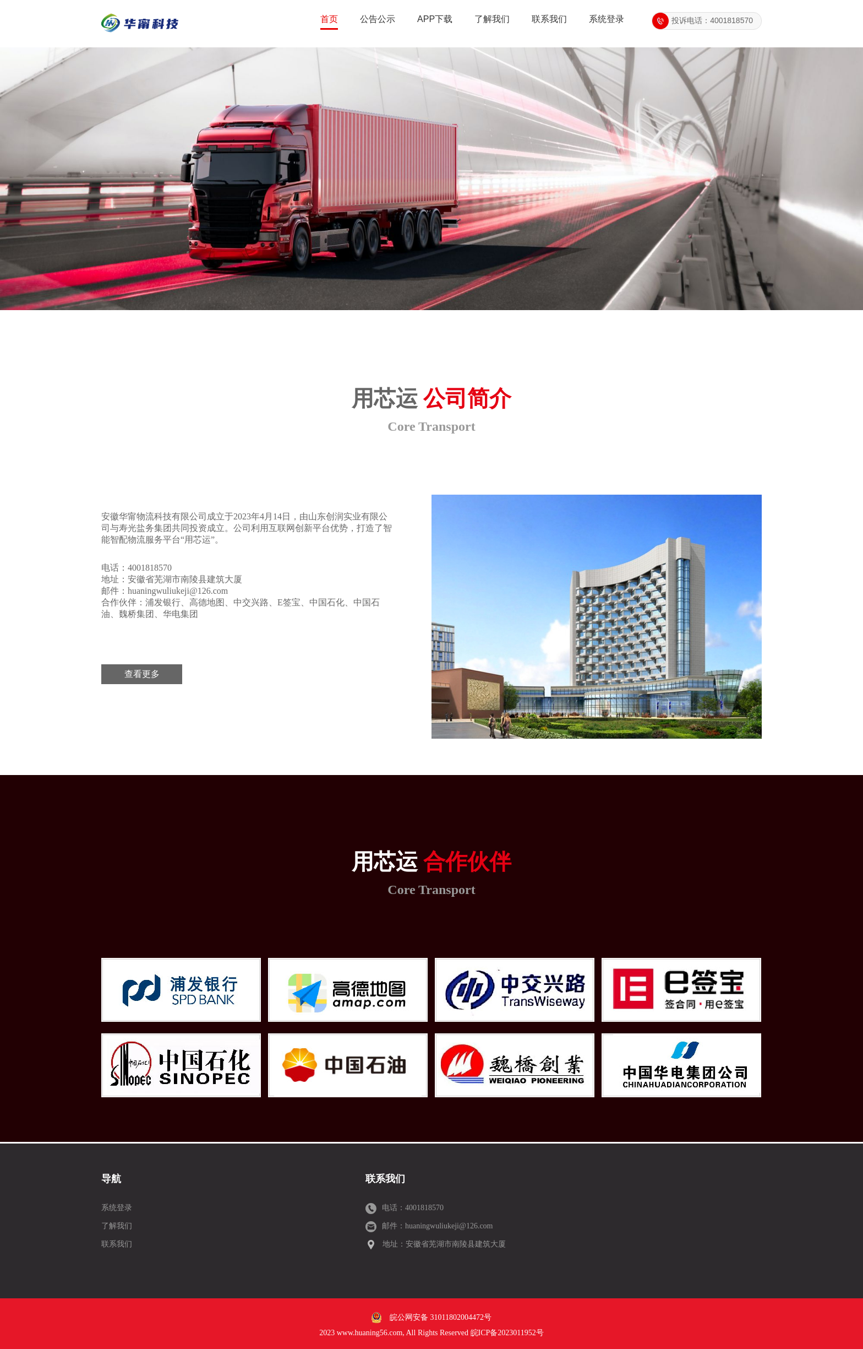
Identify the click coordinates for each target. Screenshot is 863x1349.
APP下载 (434, 19)
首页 (329, 19)
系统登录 (606, 19)
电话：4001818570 (413, 1208)
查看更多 (142, 674)
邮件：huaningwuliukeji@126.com (437, 1226)
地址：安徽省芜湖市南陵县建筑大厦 (444, 1244)
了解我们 (492, 19)
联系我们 (549, 19)
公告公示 (377, 19)
